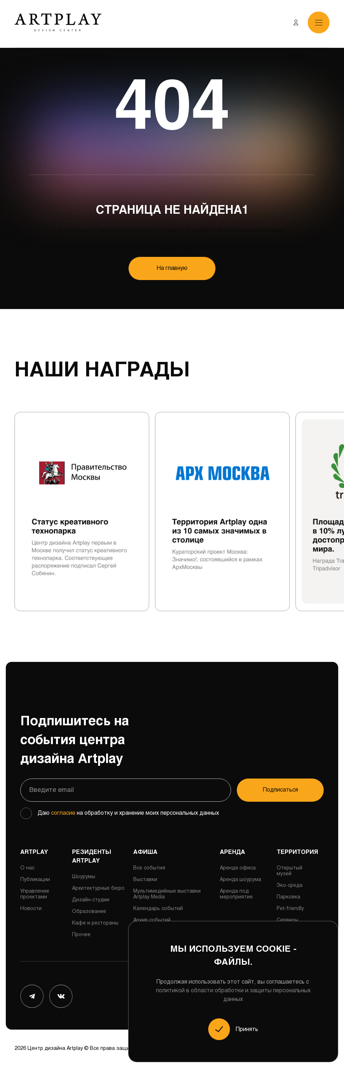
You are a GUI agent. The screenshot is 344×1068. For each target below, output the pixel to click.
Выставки (145, 879)
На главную (172, 268)
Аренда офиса (238, 868)
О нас (27, 868)
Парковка (288, 897)
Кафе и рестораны (95, 923)
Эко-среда (289, 885)
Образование (89, 911)
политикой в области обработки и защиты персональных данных (233, 995)
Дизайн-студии (90, 900)
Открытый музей (289, 871)
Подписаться (280, 790)
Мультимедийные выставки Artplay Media (167, 894)
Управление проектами (34, 894)
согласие (63, 813)
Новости (31, 908)
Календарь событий (158, 908)
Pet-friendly (290, 908)
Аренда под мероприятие (236, 894)
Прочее (81, 935)
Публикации (35, 879)
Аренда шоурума (240, 879)
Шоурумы (83, 877)
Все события (149, 868)
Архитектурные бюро (98, 888)
